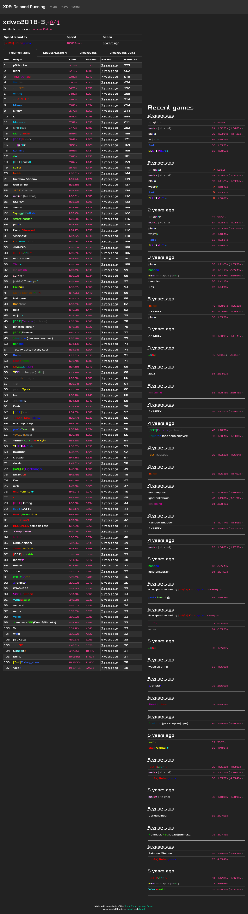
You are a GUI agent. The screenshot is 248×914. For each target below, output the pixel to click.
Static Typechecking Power (138, 906)
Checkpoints (88, 52)
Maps (54, 6)
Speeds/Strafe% (55, 52)
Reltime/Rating (19, 52)
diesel (141, 909)
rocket (130, 909)
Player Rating (70, 6)
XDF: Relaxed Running (24, 7)
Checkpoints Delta (122, 52)
